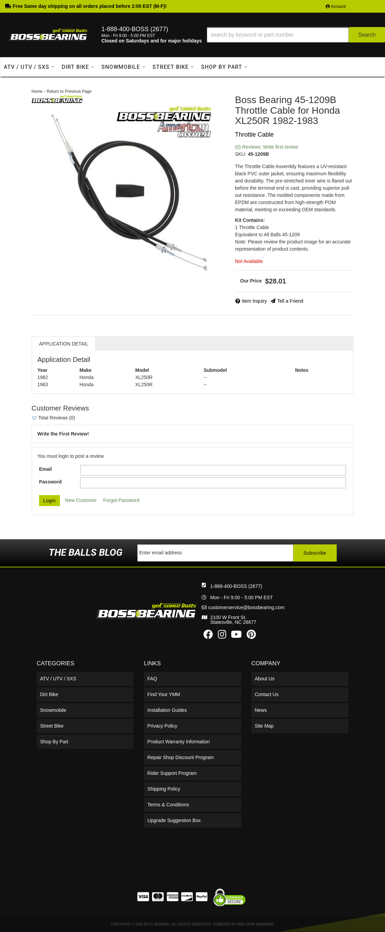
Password (50, 481)
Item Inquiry (254, 301)
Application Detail (63, 344)
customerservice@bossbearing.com (246, 607)
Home (37, 91)
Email (45, 469)
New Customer (81, 500)
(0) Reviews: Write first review (266, 147)
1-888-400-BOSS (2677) (236, 586)
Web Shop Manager (255, 924)
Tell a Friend (290, 301)
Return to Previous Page (69, 91)
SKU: (240, 154)
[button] (296, 34)
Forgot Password (121, 500)
